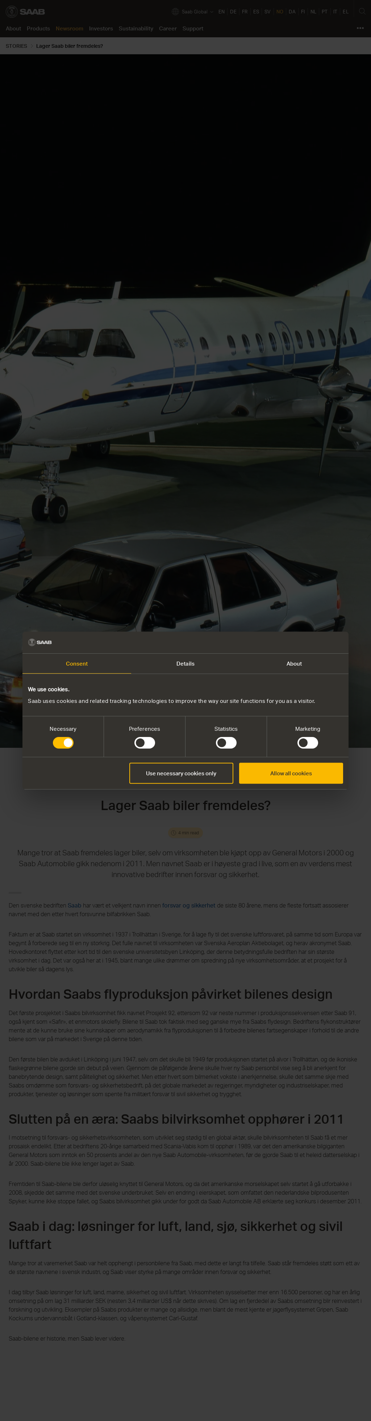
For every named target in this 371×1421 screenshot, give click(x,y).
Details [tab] (185, 663)
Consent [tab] (77, 663)
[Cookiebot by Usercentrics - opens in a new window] (311, 642)
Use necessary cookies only (181, 773)
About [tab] (294, 663)
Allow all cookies (291, 773)
